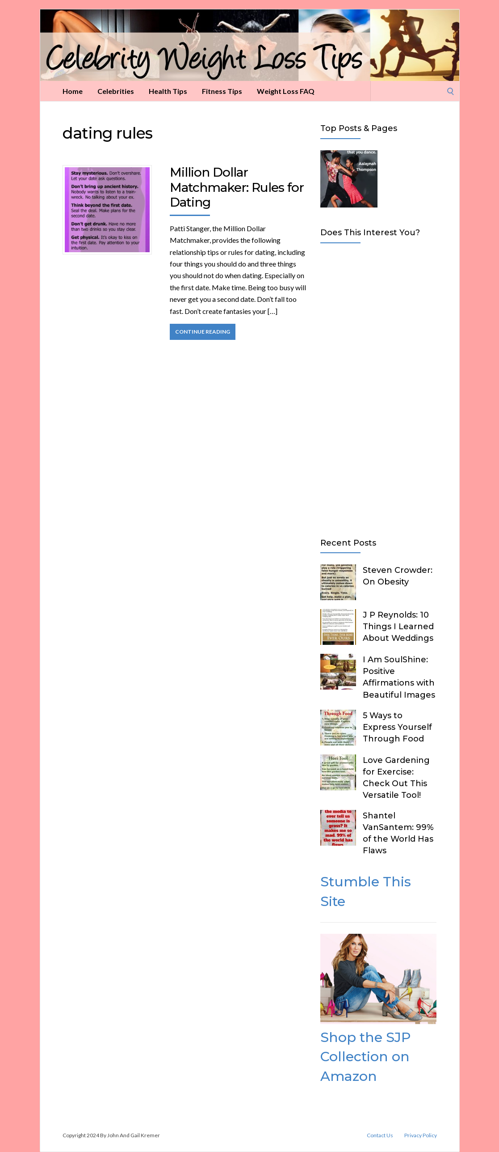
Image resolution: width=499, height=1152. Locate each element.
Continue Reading (202, 331)
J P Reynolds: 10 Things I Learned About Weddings (398, 626)
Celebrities (115, 91)
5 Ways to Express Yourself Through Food (397, 727)
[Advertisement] (378, 388)
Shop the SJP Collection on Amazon (365, 1056)
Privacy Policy (420, 1135)
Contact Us (380, 1135)
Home (73, 91)
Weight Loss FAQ (285, 91)
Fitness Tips (222, 91)
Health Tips (168, 91)
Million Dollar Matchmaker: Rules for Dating (237, 187)
